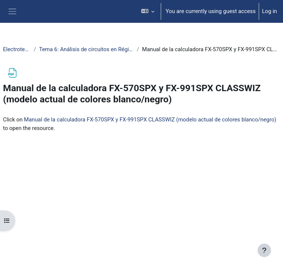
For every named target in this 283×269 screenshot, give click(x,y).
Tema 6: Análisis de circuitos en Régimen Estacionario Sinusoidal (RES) (86, 49)
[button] (148, 11)
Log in (269, 11)
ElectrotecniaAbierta (17, 49)
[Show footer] (264, 250)
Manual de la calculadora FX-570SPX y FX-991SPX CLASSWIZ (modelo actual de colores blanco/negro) (150, 119)
